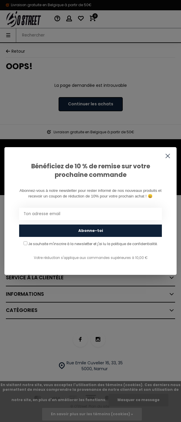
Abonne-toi (90, 230)
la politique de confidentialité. (132, 244)
